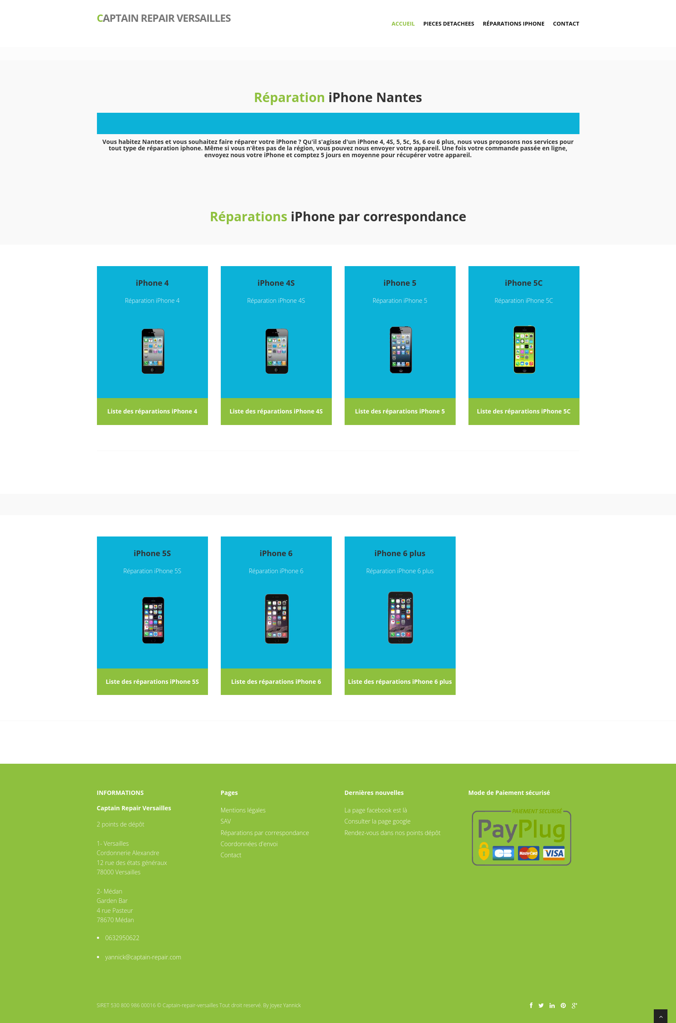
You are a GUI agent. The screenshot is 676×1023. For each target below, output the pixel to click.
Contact (566, 23)
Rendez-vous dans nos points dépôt (393, 833)
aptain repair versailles (164, 17)
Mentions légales (243, 810)
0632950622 (122, 938)
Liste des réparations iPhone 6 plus (400, 681)
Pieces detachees (448, 23)
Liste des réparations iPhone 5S (152, 681)
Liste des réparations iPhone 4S (275, 411)
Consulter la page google (378, 821)
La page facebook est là (376, 810)
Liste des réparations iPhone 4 (152, 411)
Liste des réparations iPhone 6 (276, 681)
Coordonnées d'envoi (249, 844)
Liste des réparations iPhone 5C (524, 411)
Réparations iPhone (513, 23)
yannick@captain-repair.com (143, 957)
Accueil (403, 23)
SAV (226, 821)
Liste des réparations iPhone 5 (400, 411)
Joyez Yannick (285, 1005)
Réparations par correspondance (265, 833)
